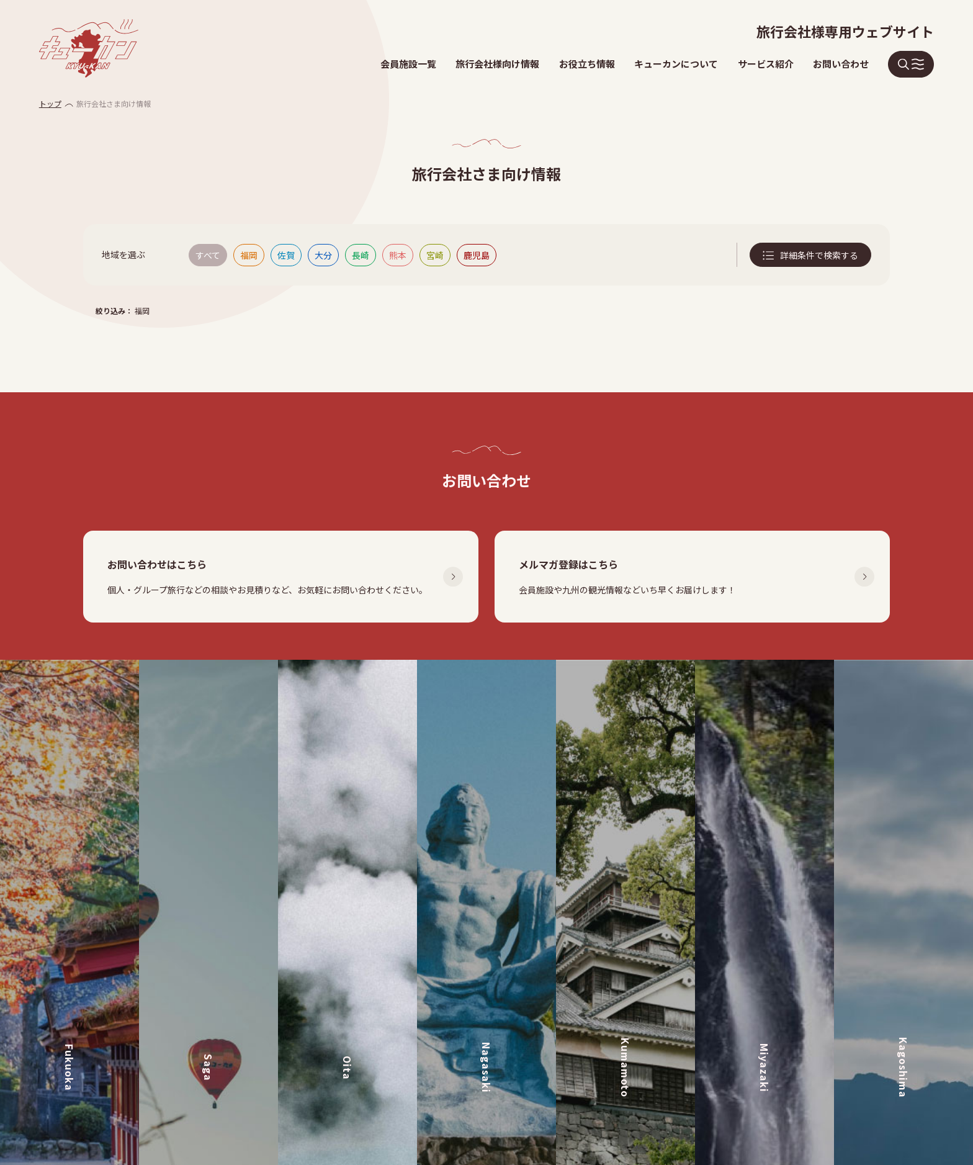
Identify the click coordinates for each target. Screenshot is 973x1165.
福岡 (249, 255)
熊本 (397, 255)
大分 (323, 255)
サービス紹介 (766, 63)
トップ (50, 103)
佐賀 (286, 255)
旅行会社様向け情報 (497, 63)
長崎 (360, 255)
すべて (207, 255)
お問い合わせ (841, 63)
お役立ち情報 (587, 63)
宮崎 (435, 255)
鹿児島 (477, 255)
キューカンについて (676, 63)
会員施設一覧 (408, 63)
